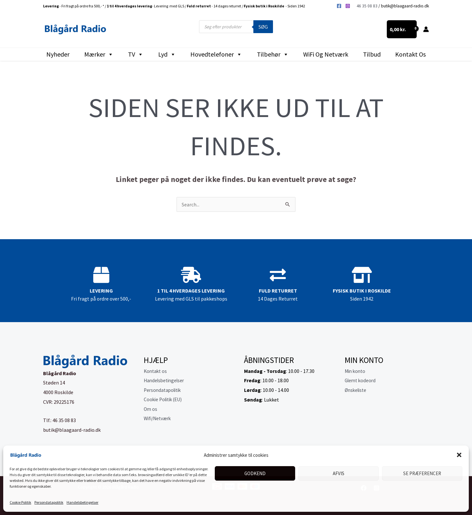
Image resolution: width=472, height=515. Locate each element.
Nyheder (57, 54)
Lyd (167, 54)
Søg (263, 26)
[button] (459, 455)
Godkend (255, 473)
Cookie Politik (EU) (165, 399)
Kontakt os (410, 54)
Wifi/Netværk (159, 418)
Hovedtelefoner (216, 54)
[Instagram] (347, 6)
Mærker (98, 54)
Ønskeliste (356, 390)
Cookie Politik (20, 502)
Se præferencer (422, 473)
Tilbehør (273, 54)
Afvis (338, 473)
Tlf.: (47, 420)
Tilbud (372, 54)
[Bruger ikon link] (426, 29)
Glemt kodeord (361, 380)
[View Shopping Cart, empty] (402, 29)
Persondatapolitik (48, 502)
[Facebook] (339, 6)
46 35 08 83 (367, 6)
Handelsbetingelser (82, 502)
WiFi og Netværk (325, 54)
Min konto (356, 371)
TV (135, 54)
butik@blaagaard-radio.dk (405, 6)
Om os (151, 409)
